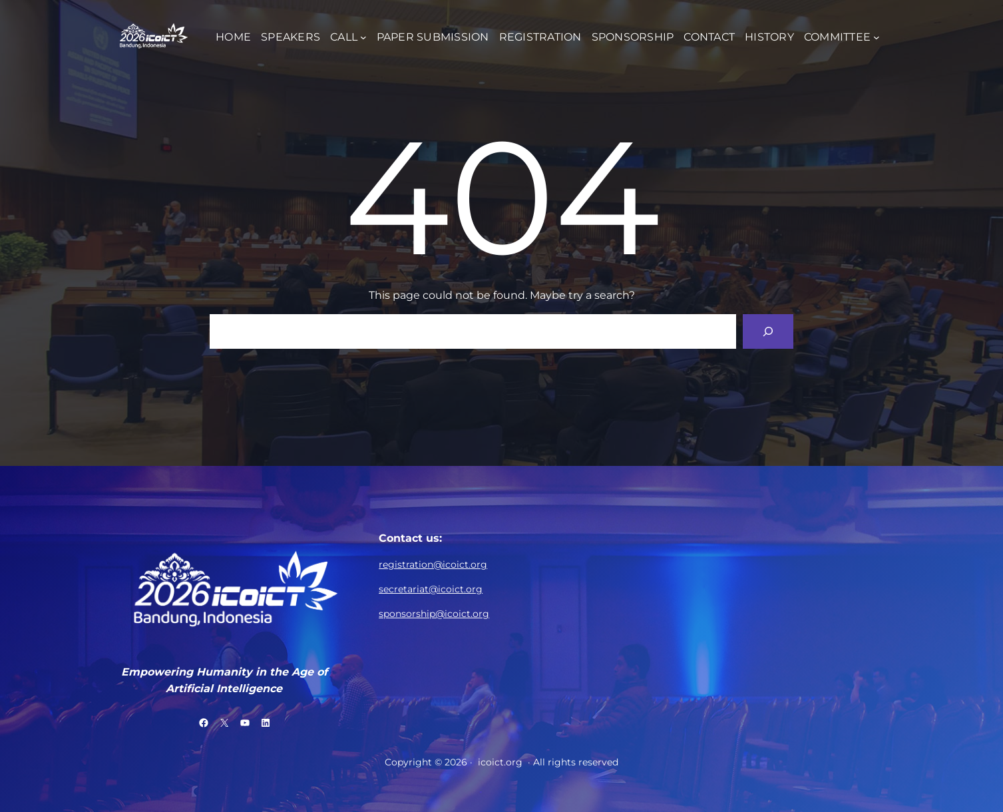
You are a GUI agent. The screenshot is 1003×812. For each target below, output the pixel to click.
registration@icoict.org (433, 564)
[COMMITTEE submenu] (876, 36)
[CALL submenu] (363, 36)
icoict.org (500, 762)
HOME (233, 37)
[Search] (768, 331)
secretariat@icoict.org (431, 589)
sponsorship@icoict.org (434, 614)
